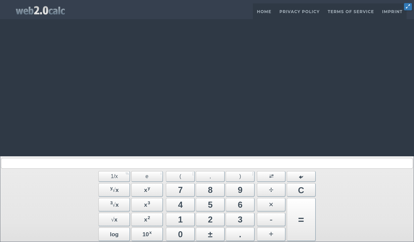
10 (147, 234)
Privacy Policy (299, 11)
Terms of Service (351, 11)
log (114, 234)
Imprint (392, 11)
